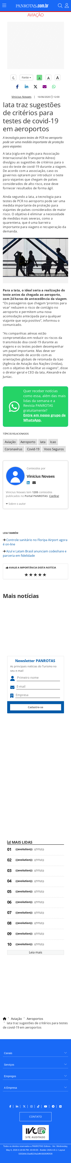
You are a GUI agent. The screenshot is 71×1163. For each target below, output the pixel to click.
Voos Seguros (54, 449)
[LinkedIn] (28, 482)
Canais (8, 1053)
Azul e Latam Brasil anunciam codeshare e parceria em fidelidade (34, 553)
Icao (53, 442)
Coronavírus (13, 449)
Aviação (10, 442)
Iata (42, 442)
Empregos (10, 1076)
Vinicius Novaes (21, 97)
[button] (17, 86)
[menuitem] (35, 1052)
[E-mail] (34, 482)
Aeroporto (27, 442)
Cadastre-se (35, 707)
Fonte (26, 77)
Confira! (54, 496)
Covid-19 (33, 449)
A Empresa (10, 1087)
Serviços (9, 1064)
